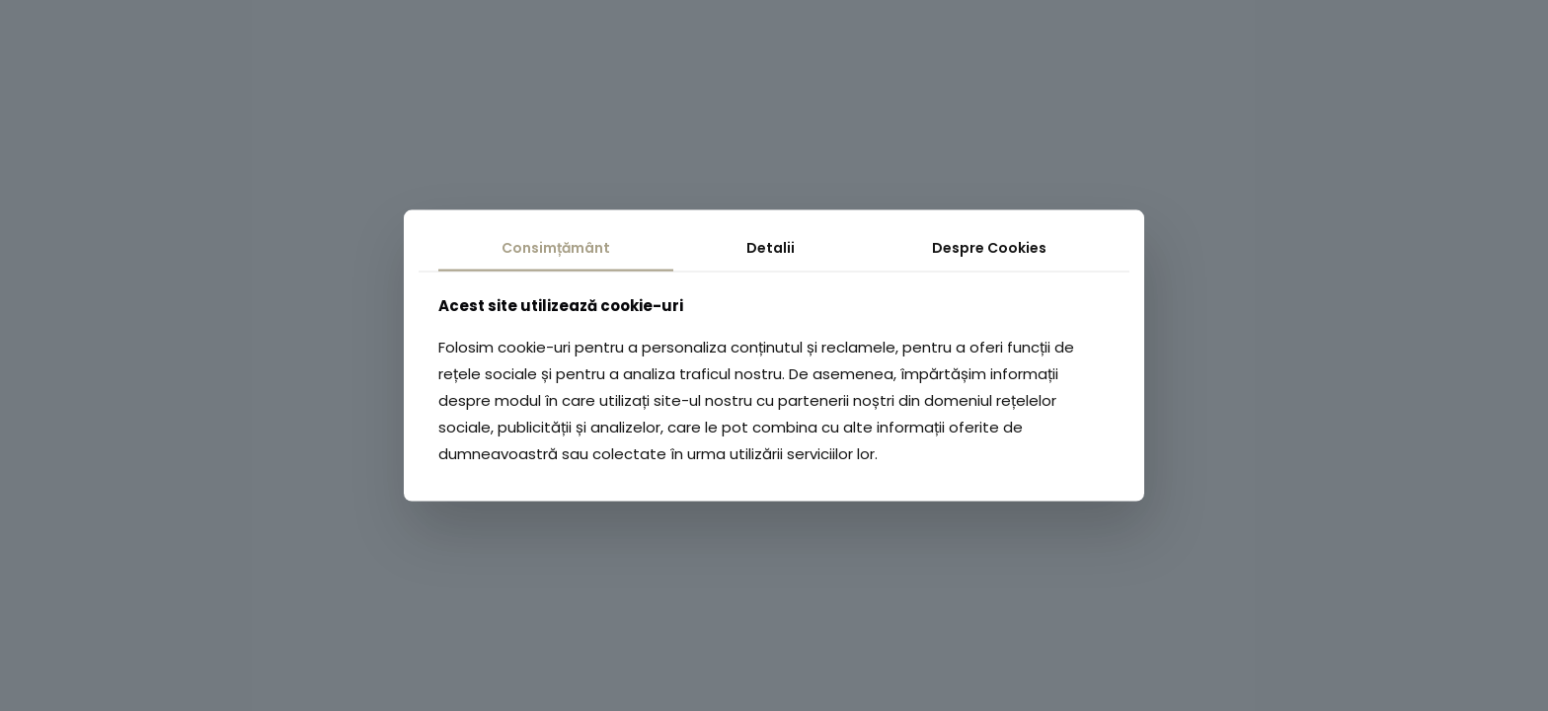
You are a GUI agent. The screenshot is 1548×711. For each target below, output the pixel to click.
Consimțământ (556, 248)
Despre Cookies (989, 248)
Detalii (770, 248)
